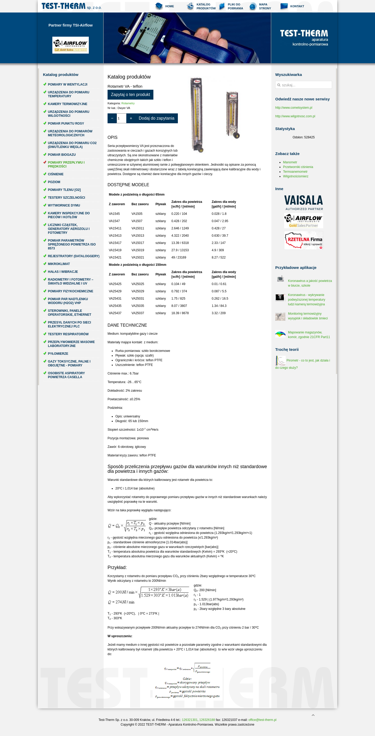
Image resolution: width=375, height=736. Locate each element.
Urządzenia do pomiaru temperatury (68, 94)
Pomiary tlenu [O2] (64, 190)
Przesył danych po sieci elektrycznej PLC (69, 324)
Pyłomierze (58, 354)
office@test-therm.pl (262, 720)
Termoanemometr (295, 171)
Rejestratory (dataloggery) (73, 256)
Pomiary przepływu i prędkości (66, 164)
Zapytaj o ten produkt (130, 94)
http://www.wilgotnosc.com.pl (295, 116)
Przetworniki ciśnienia (298, 167)
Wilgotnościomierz (295, 176)
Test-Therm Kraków (71, 6)
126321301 (190, 720)
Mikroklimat (59, 264)
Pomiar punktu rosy (66, 123)
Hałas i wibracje (63, 272)
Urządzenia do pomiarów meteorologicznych (70, 133)
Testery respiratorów (68, 334)
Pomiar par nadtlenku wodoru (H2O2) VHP (68, 301)
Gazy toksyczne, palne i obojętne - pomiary (69, 363)
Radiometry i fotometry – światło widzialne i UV (70, 281)
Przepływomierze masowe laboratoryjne (71, 344)
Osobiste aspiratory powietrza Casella (66, 375)
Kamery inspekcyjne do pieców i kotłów (69, 215)
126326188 (207, 720)
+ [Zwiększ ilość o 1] (131, 118)
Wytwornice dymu (64, 205)
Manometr (290, 162)
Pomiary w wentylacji (67, 84)
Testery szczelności (66, 197)
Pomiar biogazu (62, 155)
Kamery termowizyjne (67, 104)
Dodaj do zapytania (156, 118)
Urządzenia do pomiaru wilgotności (68, 114)
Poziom (54, 182)
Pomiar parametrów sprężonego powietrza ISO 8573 (72, 244)
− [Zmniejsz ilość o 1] (112, 118)
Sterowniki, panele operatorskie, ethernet (69, 313)
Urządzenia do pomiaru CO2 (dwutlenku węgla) (72, 145)
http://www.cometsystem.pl (293, 107)
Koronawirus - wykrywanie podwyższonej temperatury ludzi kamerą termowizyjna (306, 299)
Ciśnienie (56, 174)
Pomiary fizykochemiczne (70, 291)
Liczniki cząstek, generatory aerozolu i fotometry (69, 229)
